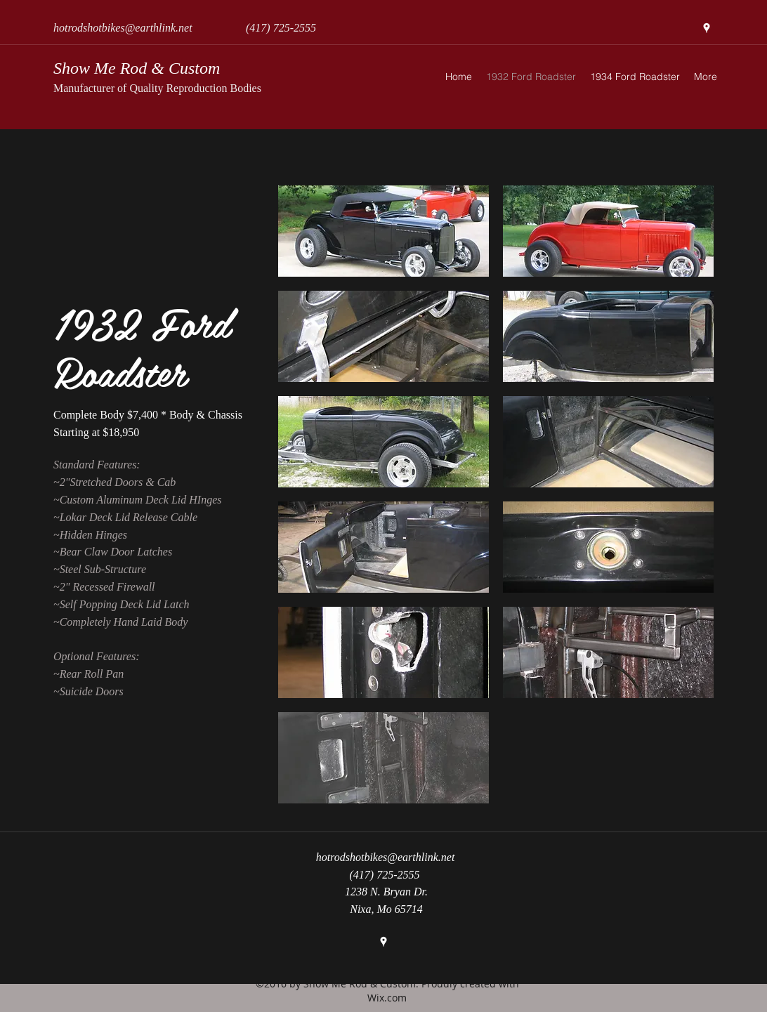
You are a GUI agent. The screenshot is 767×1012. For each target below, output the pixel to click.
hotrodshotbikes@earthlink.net (122, 28)
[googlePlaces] (707, 28)
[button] (383, 231)
